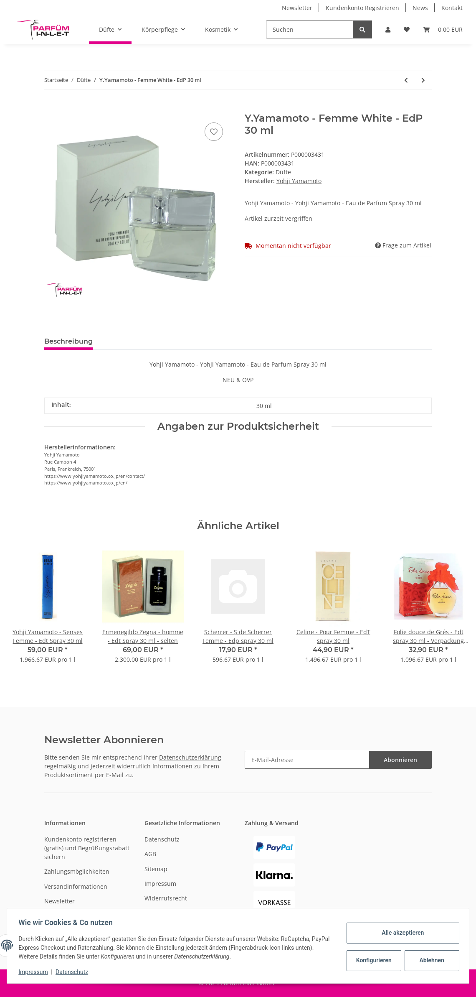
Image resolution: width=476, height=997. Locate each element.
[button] (388, 29)
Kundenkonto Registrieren (362, 8)
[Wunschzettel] (406, 29)
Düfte (283, 172)
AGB (150, 854)
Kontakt (452, 8)
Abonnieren (400, 760)
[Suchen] (309, 29)
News (420, 8)
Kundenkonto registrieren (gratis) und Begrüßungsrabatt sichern (86, 848)
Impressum (160, 883)
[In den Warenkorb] (51, 107)
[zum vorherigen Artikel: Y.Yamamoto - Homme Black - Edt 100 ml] (406, 80)
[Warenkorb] (442, 29)
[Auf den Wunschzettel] (214, 131)
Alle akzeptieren (401, 932)
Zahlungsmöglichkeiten (76, 871)
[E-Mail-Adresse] (307, 760)
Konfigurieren (372, 960)
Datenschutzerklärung (190, 757)
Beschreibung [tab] (68, 341)
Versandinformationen (75, 886)
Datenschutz (162, 839)
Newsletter (297, 8)
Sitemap (155, 869)
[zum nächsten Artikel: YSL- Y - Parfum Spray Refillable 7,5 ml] (423, 80)
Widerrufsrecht (165, 898)
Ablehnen (430, 960)
